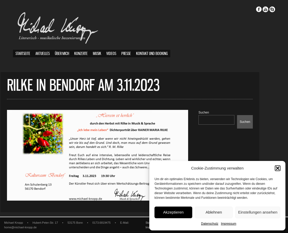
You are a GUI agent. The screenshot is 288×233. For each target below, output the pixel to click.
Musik (97, 53)
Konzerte (81, 53)
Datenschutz (209, 223)
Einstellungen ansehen (257, 212)
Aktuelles (42, 53)
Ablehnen (213, 212)
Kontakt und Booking (152, 53)
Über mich (62, 53)
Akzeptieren (173, 212)
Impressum (228, 223)
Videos (111, 53)
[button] (277, 168)
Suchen (216, 112)
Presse (126, 53)
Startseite (23, 53)
